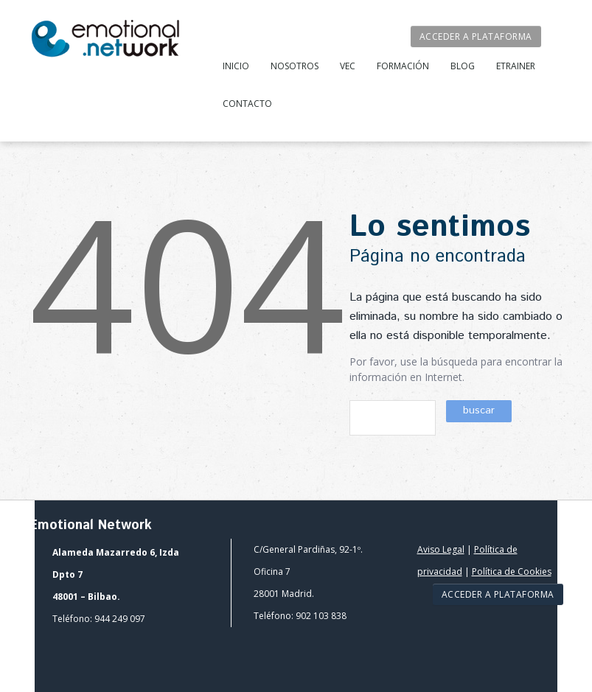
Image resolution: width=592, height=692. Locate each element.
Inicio (236, 66)
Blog (462, 66)
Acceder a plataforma (475, 36)
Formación (403, 66)
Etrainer (515, 66)
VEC (347, 66)
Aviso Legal (440, 549)
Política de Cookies (511, 571)
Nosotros (294, 66)
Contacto (247, 103)
